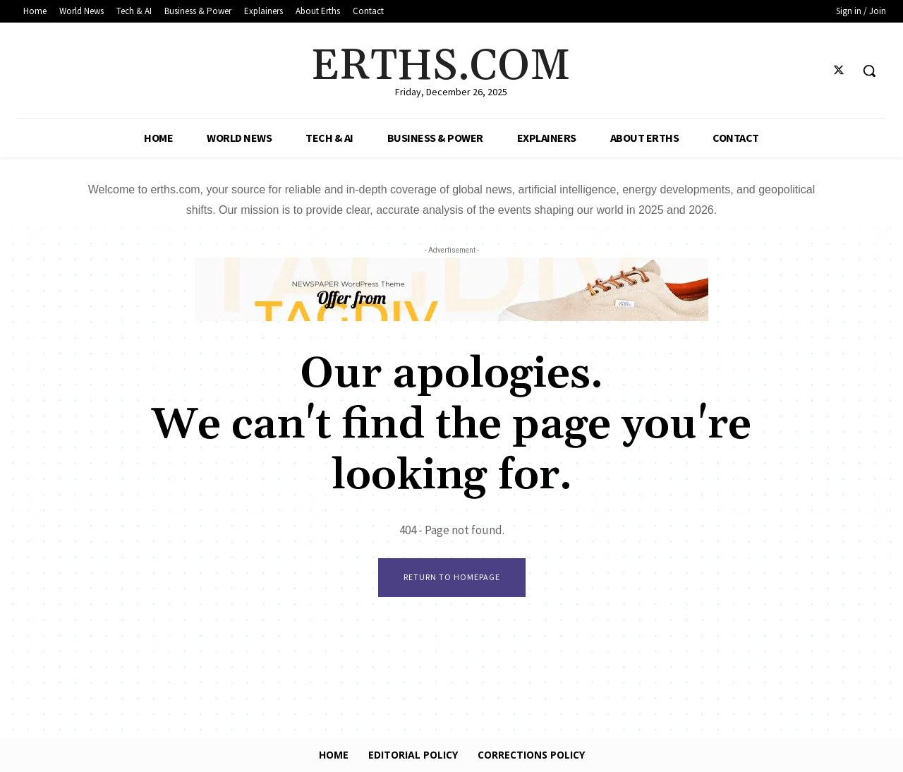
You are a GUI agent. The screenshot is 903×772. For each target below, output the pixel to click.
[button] (869, 71)
